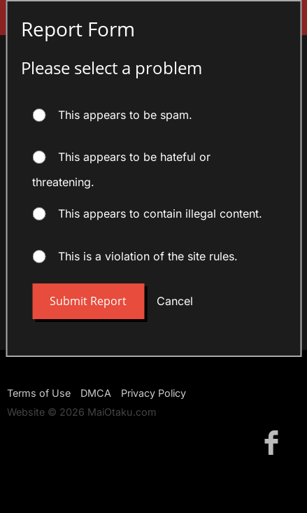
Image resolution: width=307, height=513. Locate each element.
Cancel (175, 301)
